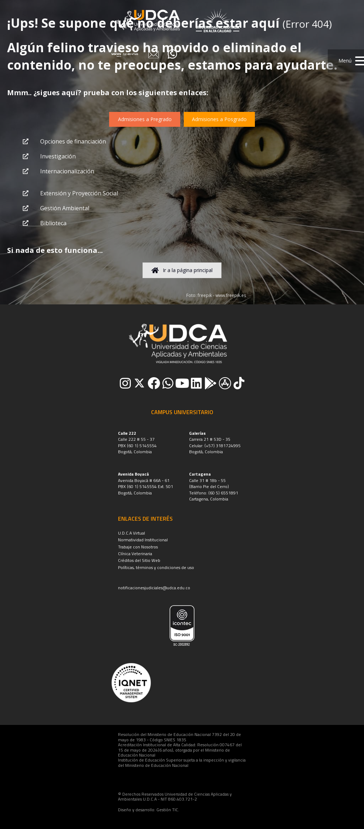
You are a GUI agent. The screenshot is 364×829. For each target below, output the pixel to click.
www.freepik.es (230, 295)
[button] (346, 60)
